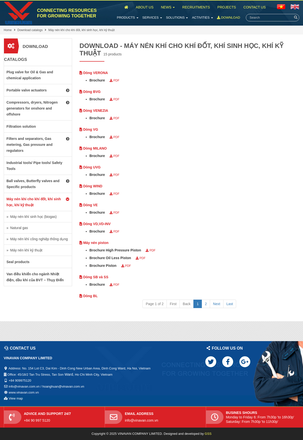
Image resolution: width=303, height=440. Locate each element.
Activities (202, 17)
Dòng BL (89, 296)
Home (8, 30)
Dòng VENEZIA (94, 111)
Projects (226, 7)
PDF (114, 80)
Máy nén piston (94, 243)
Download (228, 17)
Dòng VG (89, 129)
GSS (208, 434)
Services (152, 17)
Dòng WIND (91, 186)
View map (16, 398)
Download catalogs (30, 30)
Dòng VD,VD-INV (95, 224)
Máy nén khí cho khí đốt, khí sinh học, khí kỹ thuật (81, 30)
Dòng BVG (90, 92)
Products (127, 17)
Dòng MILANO (93, 148)
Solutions (177, 17)
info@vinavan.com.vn (141, 420)
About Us (144, 7)
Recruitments (196, 7)
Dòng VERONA (94, 73)
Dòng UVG (90, 167)
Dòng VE (89, 205)
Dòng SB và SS (94, 277)
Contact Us (254, 7)
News (168, 7)
